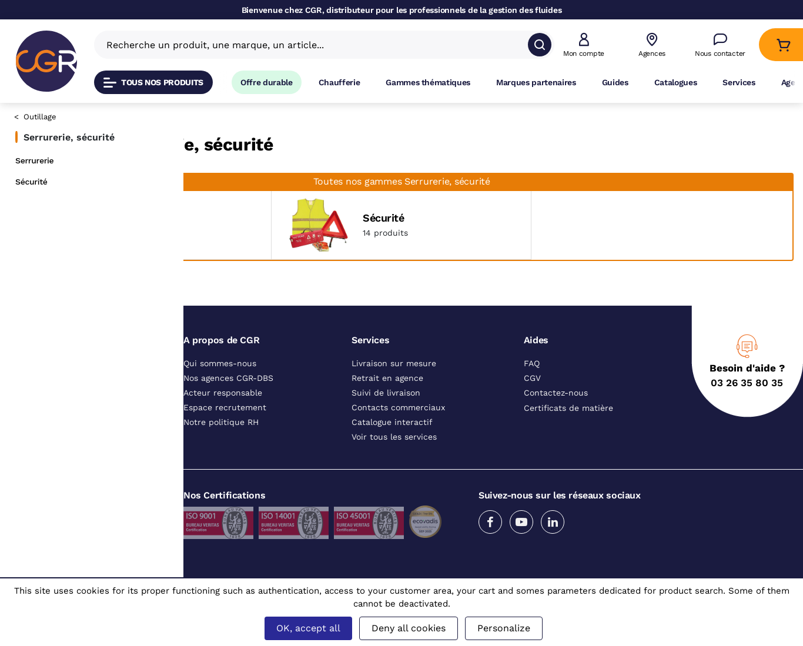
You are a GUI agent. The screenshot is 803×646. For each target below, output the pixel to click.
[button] (583, 45)
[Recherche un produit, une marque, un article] (317, 44)
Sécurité (31, 181)
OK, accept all (308, 628)
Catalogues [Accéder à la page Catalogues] (675, 82)
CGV (532, 417)
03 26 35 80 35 (747, 422)
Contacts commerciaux (398, 446)
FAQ (532, 402)
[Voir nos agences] (652, 45)
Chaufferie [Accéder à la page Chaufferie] (339, 82)
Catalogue (211, 118)
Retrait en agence (387, 417)
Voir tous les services (394, 476)
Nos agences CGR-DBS (228, 417)
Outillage (40, 116)
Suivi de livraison (386, 432)
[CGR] (46, 61)
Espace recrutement (224, 446)
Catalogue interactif (392, 461)
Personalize (503, 628)
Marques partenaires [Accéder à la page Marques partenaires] (536, 82)
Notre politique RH (221, 461)
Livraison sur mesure (394, 402)
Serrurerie (34, 160)
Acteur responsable (222, 432)
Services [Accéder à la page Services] (738, 82)
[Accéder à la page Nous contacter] (720, 45)
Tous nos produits (153, 82)
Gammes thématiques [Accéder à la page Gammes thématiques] (428, 82)
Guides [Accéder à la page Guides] (615, 82)
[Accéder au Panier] (783, 45)
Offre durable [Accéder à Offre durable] (266, 82)
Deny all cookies (409, 628)
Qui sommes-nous (219, 402)
